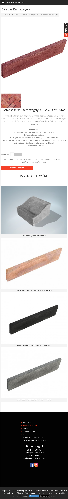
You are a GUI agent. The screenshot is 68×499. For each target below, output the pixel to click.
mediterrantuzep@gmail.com (34, 458)
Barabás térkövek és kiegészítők (27, 15)
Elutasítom (44, 496)
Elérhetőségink (29, 431)
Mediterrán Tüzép (15, 2)
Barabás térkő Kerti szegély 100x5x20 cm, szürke (34, 400)
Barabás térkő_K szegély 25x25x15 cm (34, 236)
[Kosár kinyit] (66, 30)
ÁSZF (24, 435)
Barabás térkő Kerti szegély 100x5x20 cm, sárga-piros (34, 290)
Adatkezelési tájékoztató (33, 438)
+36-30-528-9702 (34, 455)
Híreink (25, 428)
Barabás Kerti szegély (49, 15)
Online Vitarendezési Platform (35, 441)
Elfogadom (33, 496)
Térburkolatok (8, 15)
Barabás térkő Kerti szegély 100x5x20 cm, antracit (34, 345)
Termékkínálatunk (30, 425)
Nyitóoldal (27, 422)
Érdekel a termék (17, 168)
